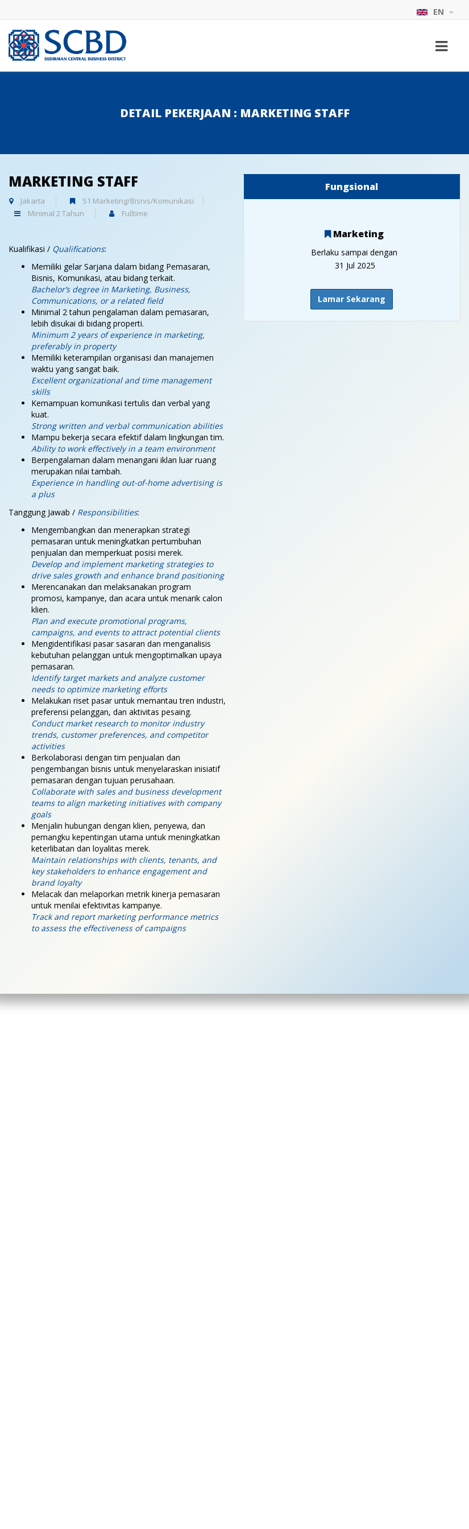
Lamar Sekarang (351, 299)
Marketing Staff (73, 181)
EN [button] (435, 11)
